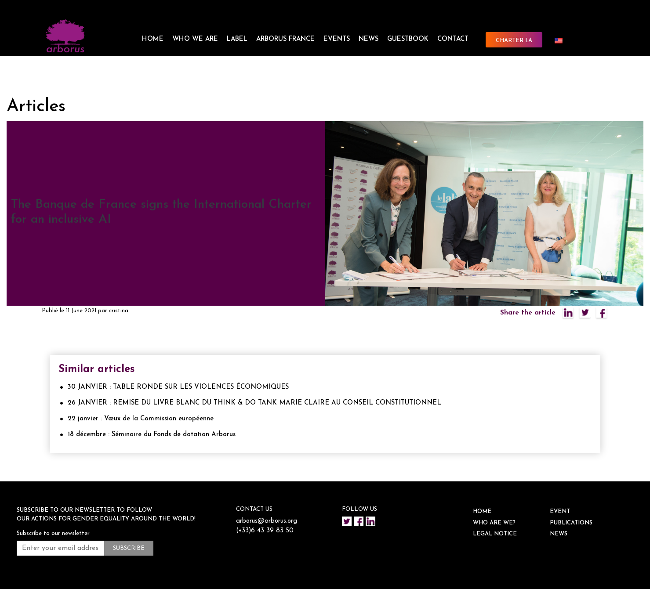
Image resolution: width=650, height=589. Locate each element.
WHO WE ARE (195, 39)
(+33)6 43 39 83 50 (265, 531)
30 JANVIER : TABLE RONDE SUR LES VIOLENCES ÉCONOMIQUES (178, 387)
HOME (152, 39)
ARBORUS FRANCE (285, 39)
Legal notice (495, 534)
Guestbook (407, 39)
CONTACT (452, 39)
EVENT (560, 511)
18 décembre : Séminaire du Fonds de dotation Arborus (152, 434)
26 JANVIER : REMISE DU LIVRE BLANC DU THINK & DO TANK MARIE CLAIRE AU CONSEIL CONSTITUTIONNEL (254, 403)
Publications (571, 523)
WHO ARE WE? (494, 523)
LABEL (237, 39)
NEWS (368, 39)
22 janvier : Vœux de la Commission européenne (141, 419)
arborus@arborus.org (267, 521)
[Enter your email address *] (60, 548)
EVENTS (336, 39)
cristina (118, 311)
